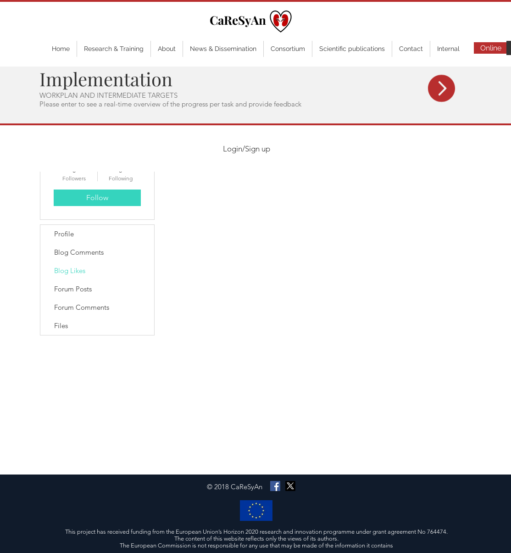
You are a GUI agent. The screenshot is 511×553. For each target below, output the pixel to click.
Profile (64, 233)
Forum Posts (73, 289)
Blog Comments (79, 252)
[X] (290, 486)
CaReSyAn (238, 20)
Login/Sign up (246, 148)
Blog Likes (69, 270)
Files (61, 325)
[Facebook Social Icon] (275, 486)
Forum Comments (81, 307)
